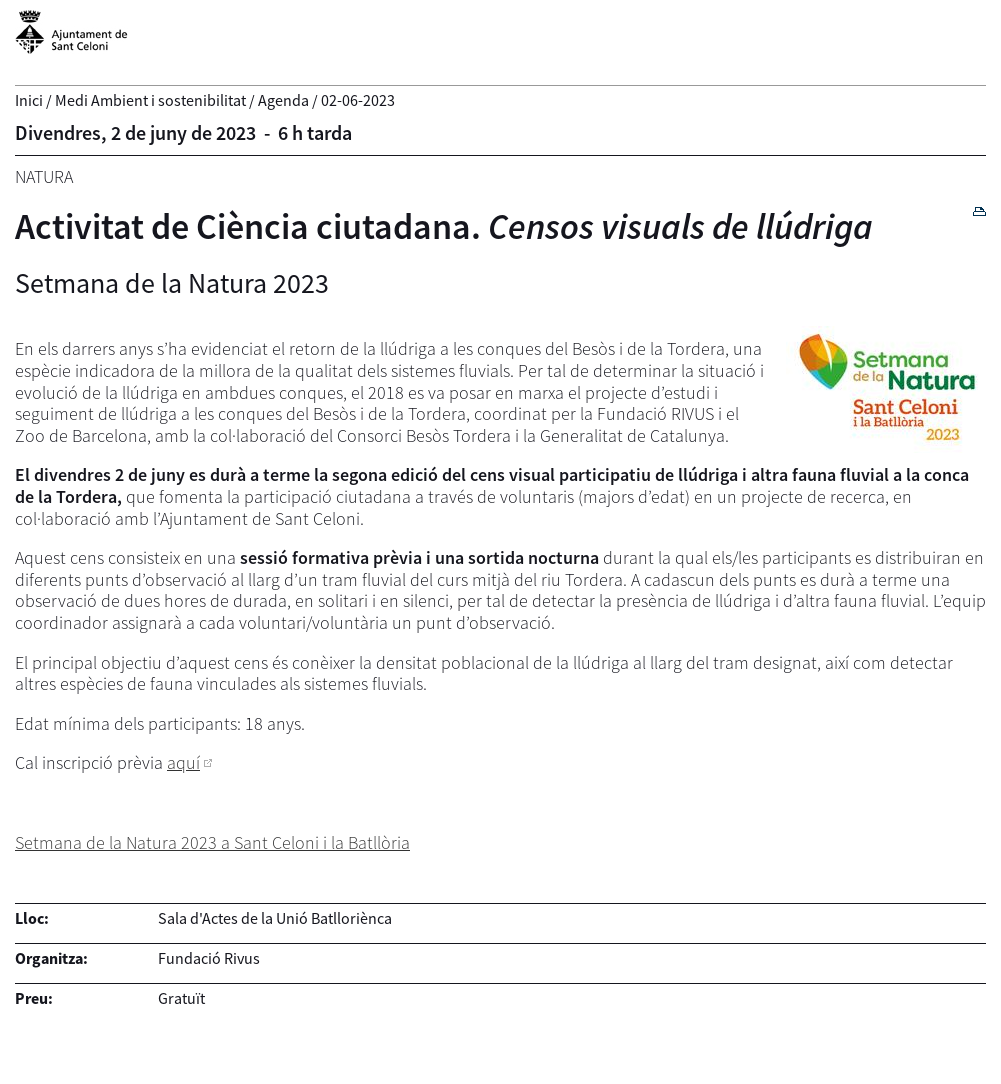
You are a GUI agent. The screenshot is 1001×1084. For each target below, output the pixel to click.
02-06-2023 (358, 100)
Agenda (283, 100)
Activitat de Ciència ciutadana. (444, 226)
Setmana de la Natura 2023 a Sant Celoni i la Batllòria (212, 842)
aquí (183, 762)
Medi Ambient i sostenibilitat (150, 100)
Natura (44, 176)
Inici (29, 100)
